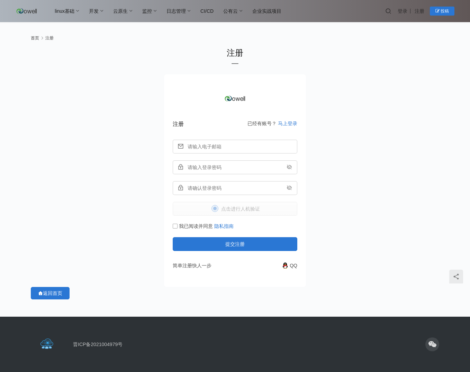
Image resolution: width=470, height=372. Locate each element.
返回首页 (50, 293)
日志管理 (176, 11)
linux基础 (64, 11)
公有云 (230, 11)
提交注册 (235, 244)
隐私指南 (224, 226)
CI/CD (207, 11)
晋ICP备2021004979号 (98, 344)
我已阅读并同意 (203, 226)
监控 (147, 11)
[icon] (432, 344)
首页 (35, 38)
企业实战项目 (266, 11)
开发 (94, 11)
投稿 (442, 11)
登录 (402, 11)
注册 (419, 11)
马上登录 (287, 123)
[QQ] (289, 265)
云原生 (120, 11)
